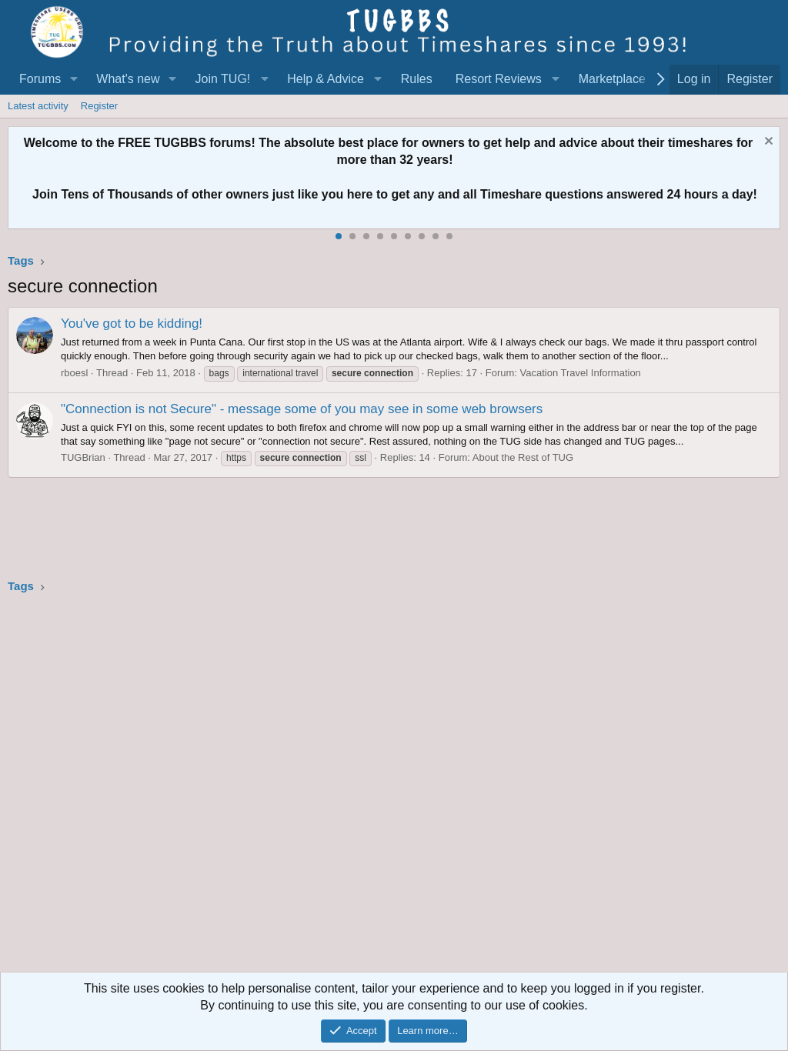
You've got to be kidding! (131, 323)
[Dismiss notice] (766, 143)
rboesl (74, 373)
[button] (73, 79)
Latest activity (38, 106)
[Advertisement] (394, 788)
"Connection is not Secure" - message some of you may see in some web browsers (302, 409)
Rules (416, 78)
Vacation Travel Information (580, 373)
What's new (127, 78)
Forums (40, 78)
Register (99, 106)
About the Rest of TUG (522, 457)
